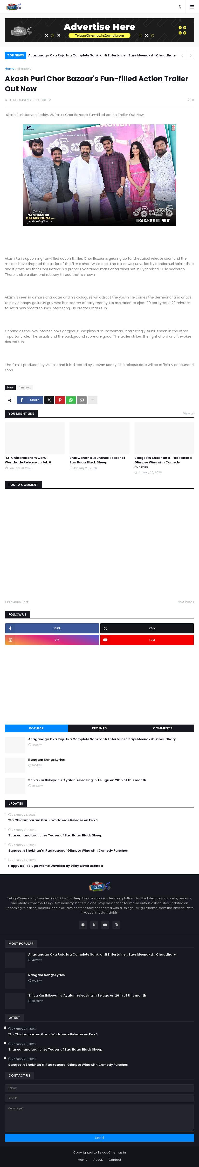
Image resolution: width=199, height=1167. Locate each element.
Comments (162, 728)
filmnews (24, 68)
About (98, 1159)
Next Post (185, 602)
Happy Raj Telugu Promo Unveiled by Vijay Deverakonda (55, 866)
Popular (36, 728)
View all (188, 413)
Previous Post (17, 602)
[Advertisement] (99, 685)
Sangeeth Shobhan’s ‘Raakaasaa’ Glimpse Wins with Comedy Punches (163, 462)
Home (9, 68)
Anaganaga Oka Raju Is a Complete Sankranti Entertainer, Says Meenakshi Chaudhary (102, 55)
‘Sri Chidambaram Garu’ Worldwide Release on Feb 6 (28, 460)
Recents (99, 728)
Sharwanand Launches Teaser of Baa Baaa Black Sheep (97, 460)
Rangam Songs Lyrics (46, 760)
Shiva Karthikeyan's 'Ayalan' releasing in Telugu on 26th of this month (87, 780)
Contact (115, 1159)
